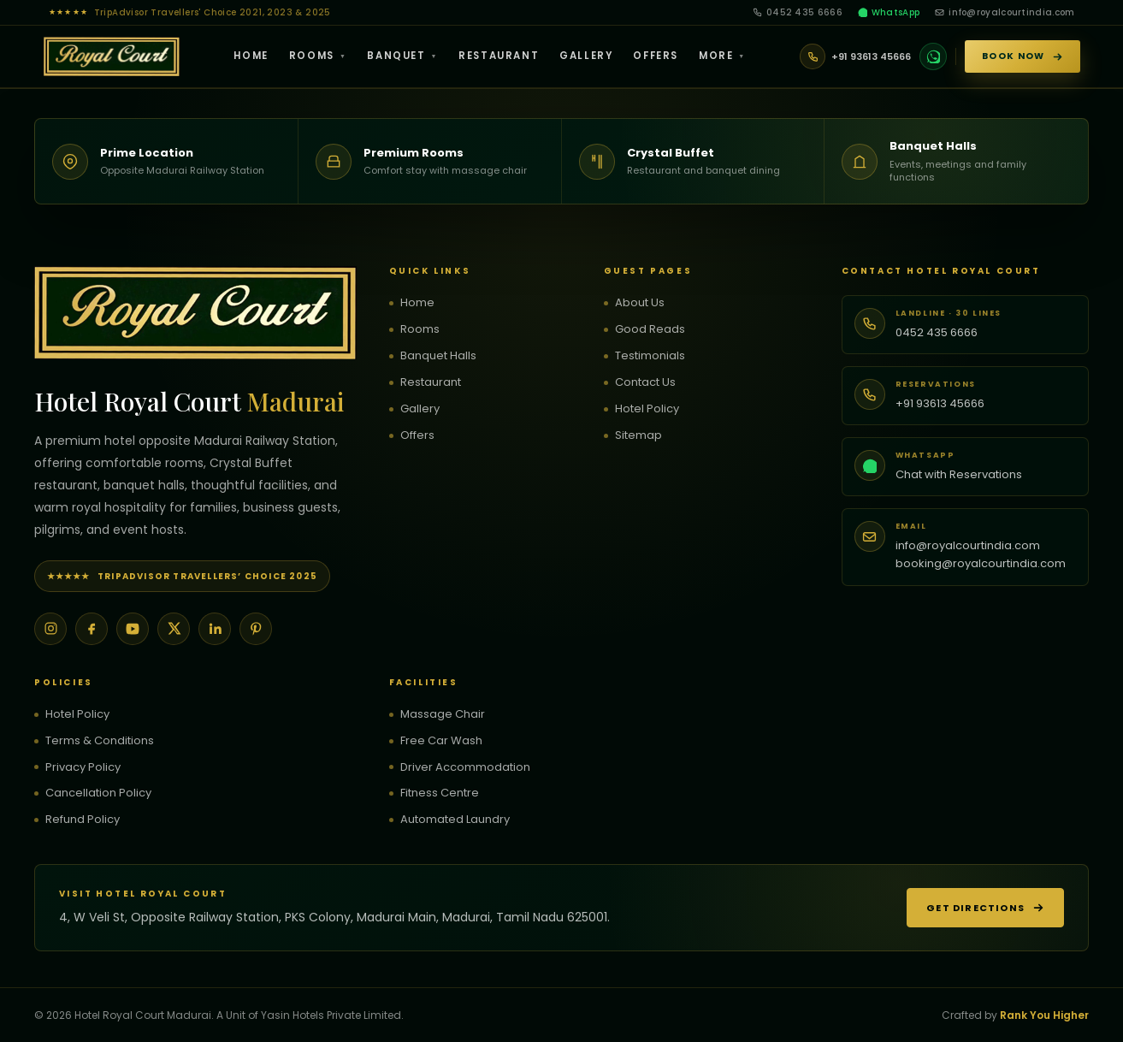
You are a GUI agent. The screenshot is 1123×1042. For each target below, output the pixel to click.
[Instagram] (50, 629)
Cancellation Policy (98, 793)
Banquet (402, 55)
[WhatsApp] (933, 56)
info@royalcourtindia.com (1004, 12)
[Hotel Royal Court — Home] (112, 56)
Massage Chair (442, 714)
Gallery (585, 55)
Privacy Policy (83, 767)
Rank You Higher (1044, 1015)
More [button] (722, 55)
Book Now (1022, 56)
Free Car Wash (441, 741)
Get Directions (985, 908)
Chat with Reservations (958, 474)
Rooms (318, 55)
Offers (655, 55)
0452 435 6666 (797, 12)
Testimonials (650, 356)
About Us (640, 303)
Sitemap (638, 435)
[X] (173, 629)
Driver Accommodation (465, 767)
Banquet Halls (438, 356)
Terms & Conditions (99, 741)
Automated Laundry (455, 819)
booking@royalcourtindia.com (980, 563)
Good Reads (650, 329)
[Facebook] (91, 629)
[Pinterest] (255, 629)
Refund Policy (82, 819)
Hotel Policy (647, 409)
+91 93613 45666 (939, 403)
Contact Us (645, 382)
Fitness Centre (439, 793)
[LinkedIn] (214, 629)
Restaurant (498, 55)
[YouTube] (132, 629)
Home (250, 55)
